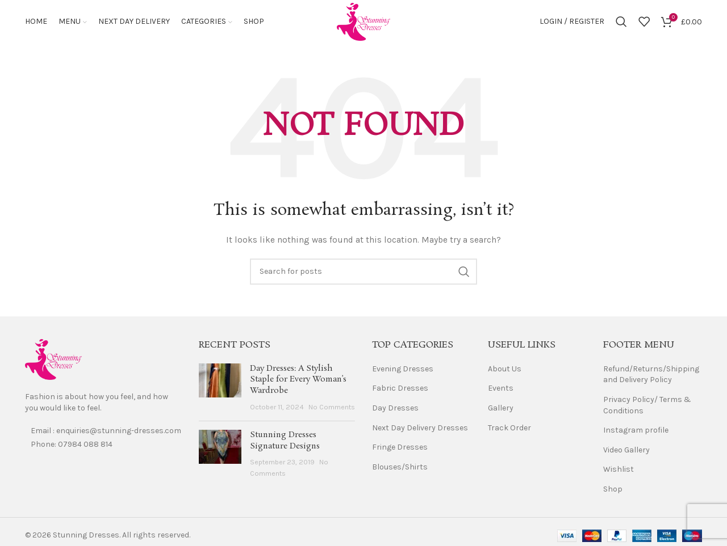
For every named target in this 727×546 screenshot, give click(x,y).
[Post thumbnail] (220, 389)
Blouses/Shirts (400, 468)
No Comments (331, 408)
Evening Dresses (402, 370)
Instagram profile (635, 432)
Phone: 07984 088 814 (71, 446)
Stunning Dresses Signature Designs (285, 442)
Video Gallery (626, 451)
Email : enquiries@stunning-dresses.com (106, 432)
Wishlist (618, 471)
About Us (504, 370)
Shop (612, 491)
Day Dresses (395, 409)
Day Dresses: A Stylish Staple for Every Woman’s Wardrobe (298, 381)
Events (500, 390)
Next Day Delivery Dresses (420, 429)
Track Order (509, 429)
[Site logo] (363, 22)
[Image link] (53, 361)
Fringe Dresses (400, 449)
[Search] (621, 22)
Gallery (500, 409)
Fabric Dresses (400, 390)
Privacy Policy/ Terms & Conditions (647, 406)
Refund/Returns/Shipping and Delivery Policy (651, 376)
